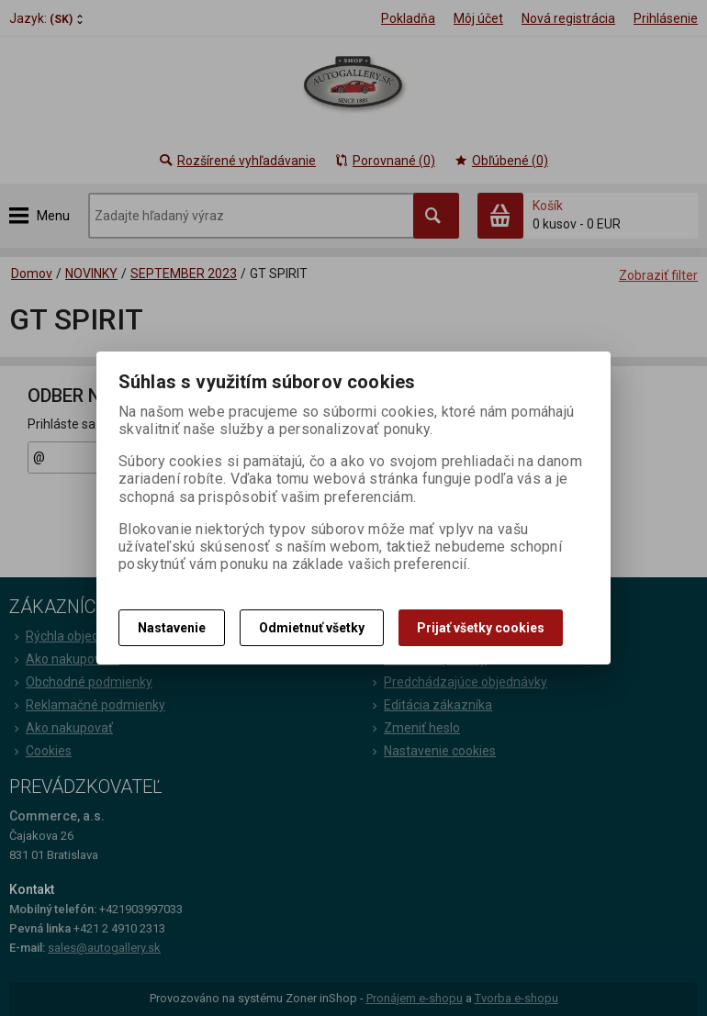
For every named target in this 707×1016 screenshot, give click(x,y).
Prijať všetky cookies (480, 627)
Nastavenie (172, 627)
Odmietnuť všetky (312, 627)
